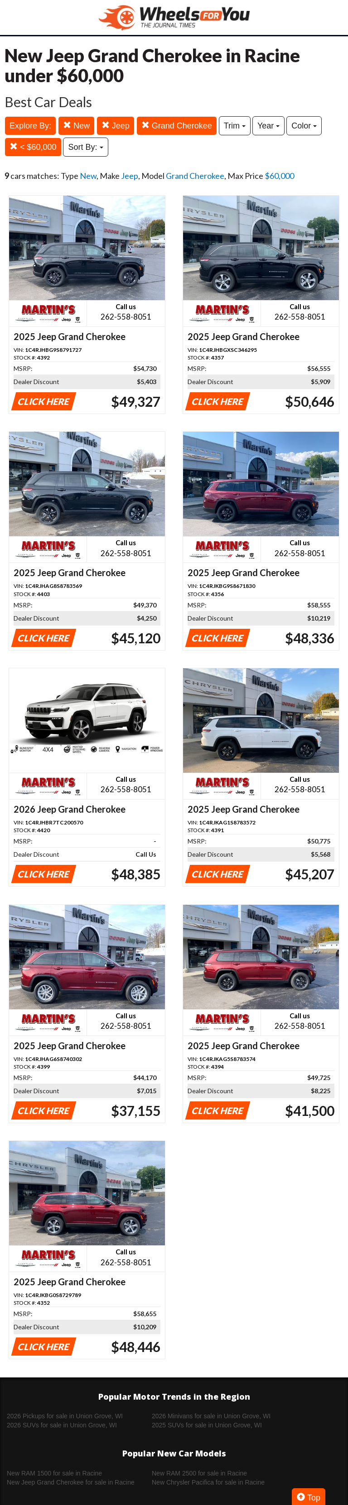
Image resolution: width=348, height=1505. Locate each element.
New (76, 125)
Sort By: (85, 147)
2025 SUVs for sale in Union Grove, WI (207, 1425)
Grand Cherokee (176, 125)
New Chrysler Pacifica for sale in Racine (208, 1482)
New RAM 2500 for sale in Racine (199, 1473)
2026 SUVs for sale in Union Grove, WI (62, 1425)
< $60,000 (33, 147)
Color (304, 125)
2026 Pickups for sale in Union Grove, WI (65, 1416)
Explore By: (30, 125)
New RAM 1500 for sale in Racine (54, 1473)
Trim (235, 125)
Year (268, 125)
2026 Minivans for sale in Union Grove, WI (211, 1416)
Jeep (116, 125)
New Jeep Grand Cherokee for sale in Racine (71, 1482)
